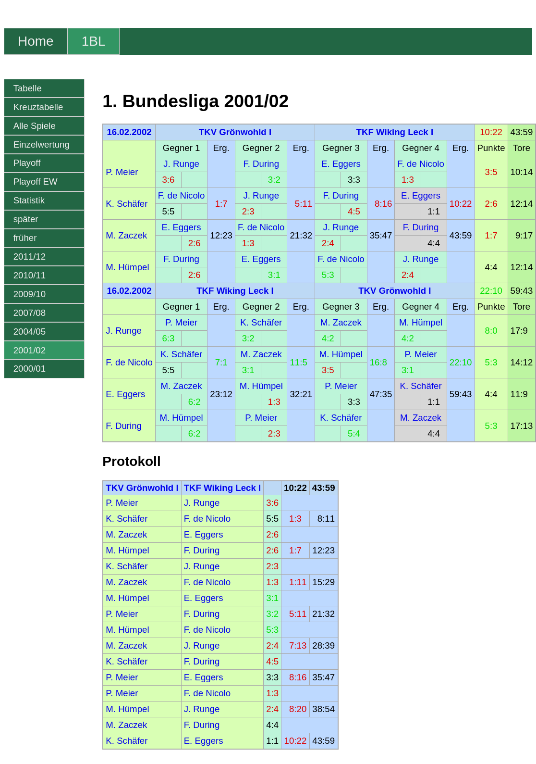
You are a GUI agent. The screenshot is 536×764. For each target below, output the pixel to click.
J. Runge (181, 164)
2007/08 (29, 313)
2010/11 (29, 275)
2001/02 (29, 350)
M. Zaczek (126, 235)
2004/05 (29, 331)
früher (25, 238)
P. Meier (122, 172)
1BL (94, 41)
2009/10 (29, 294)
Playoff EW (35, 181)
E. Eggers (341, 164)
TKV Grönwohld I (235, 132)
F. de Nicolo (420, 164)
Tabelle (27, 88)
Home (36, 41)
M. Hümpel (127, 267)
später (25, 219)
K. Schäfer (126, 204)
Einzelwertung (41, 144)
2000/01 (29, 368)
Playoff (27, 163)
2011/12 (29, 256)
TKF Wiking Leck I (395, 132)
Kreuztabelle (38, 107)
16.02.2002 (129, 132)
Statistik (29, 200)
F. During (261, 164)
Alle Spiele (34, 126)
